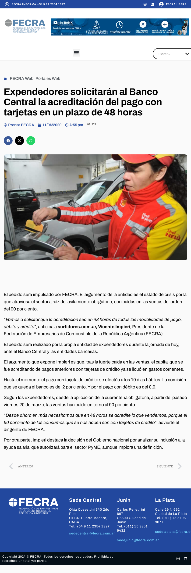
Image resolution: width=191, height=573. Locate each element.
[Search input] (171, 54)
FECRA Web (21, 79)
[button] (76, 53)
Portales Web (47, 79)
